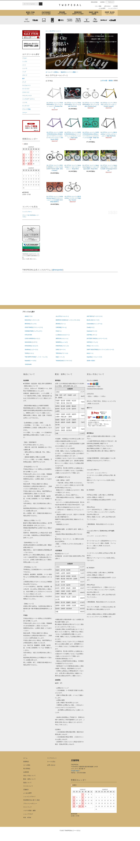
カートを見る (51, 761)
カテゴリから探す (46, 13)
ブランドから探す (62, 13)
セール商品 (26, 765)
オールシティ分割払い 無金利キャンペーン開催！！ (62, 72)
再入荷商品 (26, 768)
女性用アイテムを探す (78, 13)
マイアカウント (52, 758)
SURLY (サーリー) (104, 20)
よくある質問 (101, 8)
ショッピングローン (27, 211)
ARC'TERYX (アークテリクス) (26, 20)
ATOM (29, 817)
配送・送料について (29, 779)
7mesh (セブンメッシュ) (95, 20)
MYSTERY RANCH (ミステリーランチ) (69, 20)
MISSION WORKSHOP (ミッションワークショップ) (78, 20)
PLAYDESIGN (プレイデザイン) (61, 20)
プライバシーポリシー (30, 803)
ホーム (47, 31)
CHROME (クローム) (52, 20)
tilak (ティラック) (35, 20)
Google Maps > (75, 770)
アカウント (109, 2)
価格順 (111, 80)
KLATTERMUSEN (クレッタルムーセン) (43, 20)
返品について (27, 782)
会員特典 (102, 2)
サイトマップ (27, 807)
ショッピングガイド (112, 8)
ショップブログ (110, 13)
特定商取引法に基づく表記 (31, 800)
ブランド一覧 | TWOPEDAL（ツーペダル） (30, 216)
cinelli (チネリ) (112, 20)
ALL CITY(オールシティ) (55, 31)
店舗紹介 (94, 13)
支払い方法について (29, 775)
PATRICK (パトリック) (86, 20)
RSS (24, 817)
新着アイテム (30, 13)
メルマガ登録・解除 (29, 810)
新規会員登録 (93, 2)
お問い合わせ (107, 6)
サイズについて (28, 786)
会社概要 (115, 6)
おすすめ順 (103, 80)
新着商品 (26, 761)
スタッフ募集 (97, 6)
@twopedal (57, 270)
